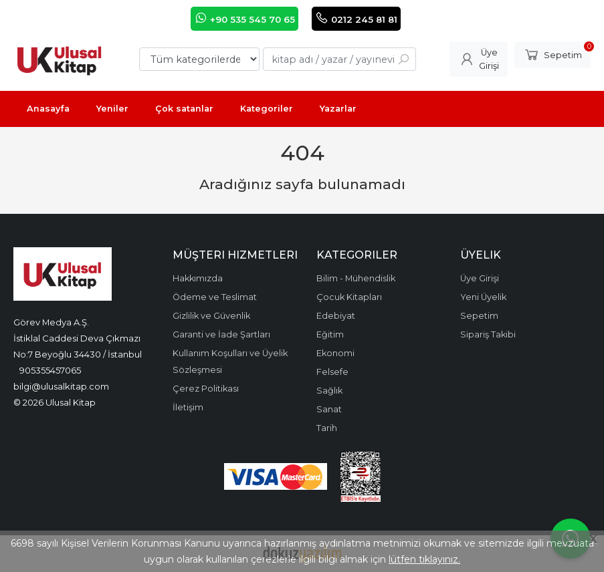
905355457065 (50, 370)
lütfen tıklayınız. (424, 559)
